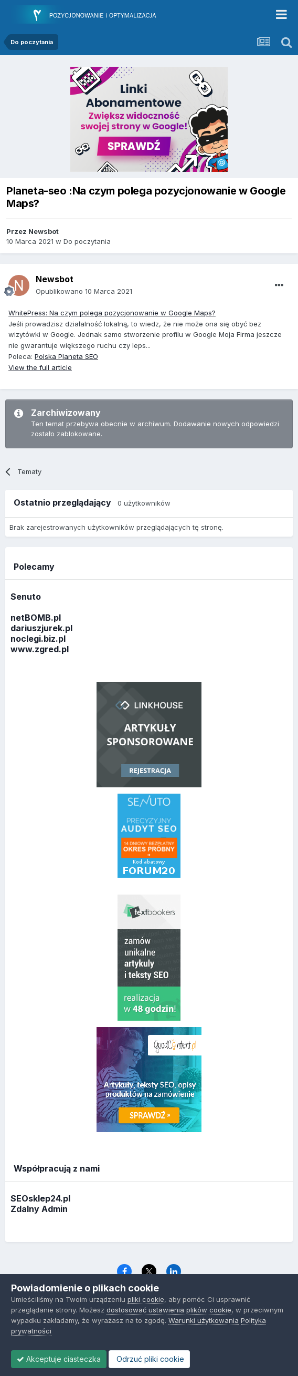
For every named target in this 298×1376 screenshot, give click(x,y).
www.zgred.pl (39, 649)
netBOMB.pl (35, 617)
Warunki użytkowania (203, 1320)
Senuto (25, 596)
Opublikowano (84, 291)
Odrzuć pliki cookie (149, 1358)
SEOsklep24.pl (40, 1198)
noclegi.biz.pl (38, 638)
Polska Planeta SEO (66, 356)
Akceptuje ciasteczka (59, 1358)
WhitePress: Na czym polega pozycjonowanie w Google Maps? (112, 313)
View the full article (40, 367)
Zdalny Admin (39, 1209)
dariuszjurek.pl (41, 628)
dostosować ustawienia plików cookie (169, 1310)
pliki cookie (145, 1299)
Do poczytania (87, 241)
